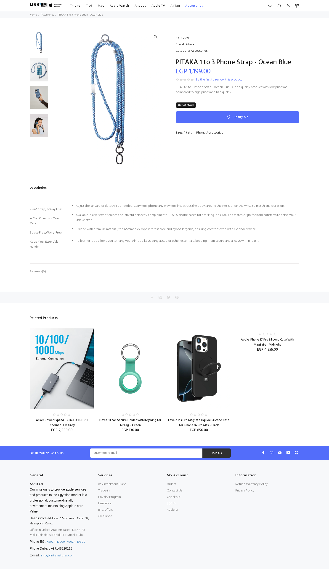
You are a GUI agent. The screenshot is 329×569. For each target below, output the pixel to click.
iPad (89, 5)
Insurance (104, 503)
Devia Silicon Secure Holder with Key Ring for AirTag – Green (130, 423)
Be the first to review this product (219, 79)
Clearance (105, 516)
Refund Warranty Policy (251, 484)
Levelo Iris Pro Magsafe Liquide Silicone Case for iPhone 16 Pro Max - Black (198, 423)
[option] (39, 44)
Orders (171, 484)
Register (172, 510)
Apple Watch (119, 5)
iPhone (75, 5)
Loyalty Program (109, 497)
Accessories (194, 5)
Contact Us (174, 490)
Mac (101, 5)
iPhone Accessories (209, 132)
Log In (171, 503)
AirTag (175, 5)
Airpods (140, 5)
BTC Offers (105, 510)
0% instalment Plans (112, 484)
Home (33, 15)
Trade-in (104, 490)
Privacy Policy (244, 490)
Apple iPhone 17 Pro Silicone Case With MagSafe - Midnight (267, 342)
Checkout (173, 497)
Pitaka (190, 44)
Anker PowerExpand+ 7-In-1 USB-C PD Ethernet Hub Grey (62, 423)
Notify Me (237, 117)
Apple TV (158, 5)
